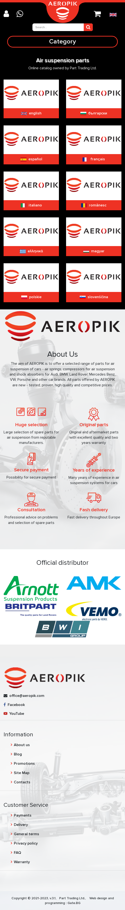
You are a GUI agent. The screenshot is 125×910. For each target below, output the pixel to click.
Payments (22, 815)
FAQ (17, 852)
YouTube (14, 713)
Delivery (21, 824)
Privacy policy (26, 843)
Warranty (22, 862)
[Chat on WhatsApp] (21, 14)
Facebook (14, 704)
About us (22, 745)
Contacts (22, 782)
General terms (26, 834)
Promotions (24, 763)
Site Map (21, 772)
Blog (18, 754)
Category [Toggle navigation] (62, 41)
